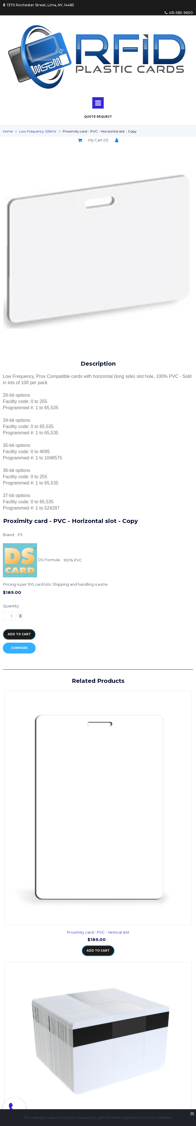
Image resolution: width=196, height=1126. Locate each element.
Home (8, 131)
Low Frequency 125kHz (37, 131)
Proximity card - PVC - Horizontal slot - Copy (100, 131)
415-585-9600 (179, 13)
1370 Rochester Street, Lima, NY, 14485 (38, 5)
